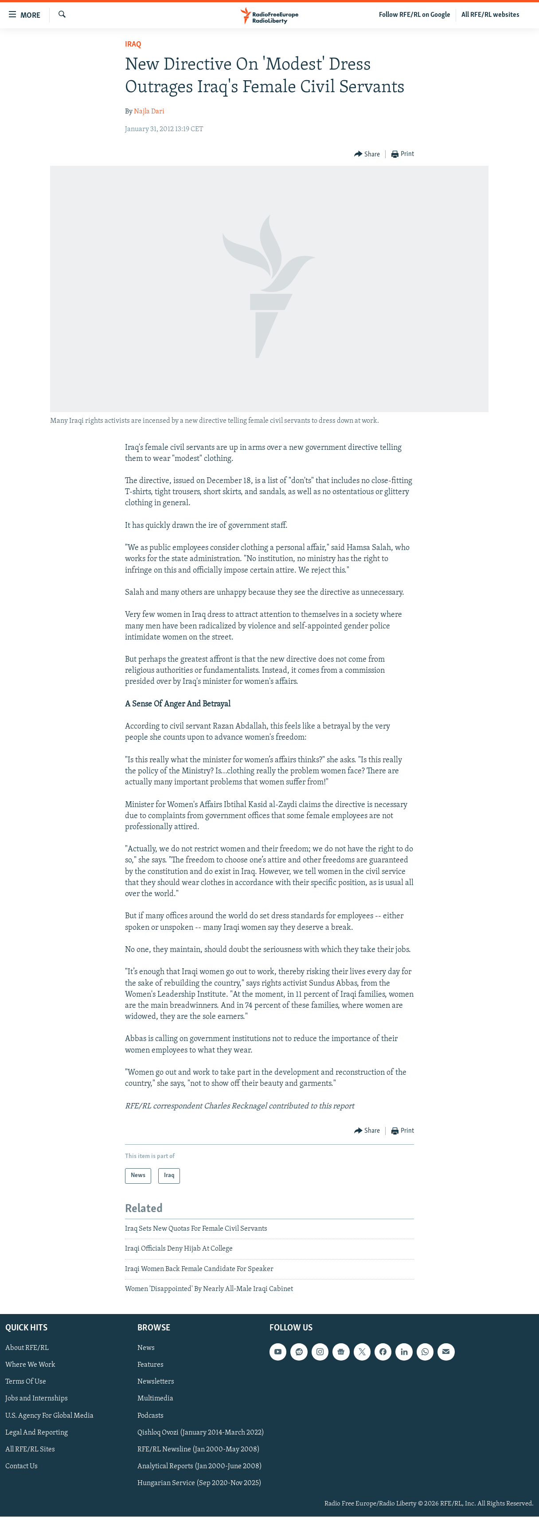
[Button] (367, 154)
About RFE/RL (27, 1348)
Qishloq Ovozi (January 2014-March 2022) (200, 1432)
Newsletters (155, 1382)
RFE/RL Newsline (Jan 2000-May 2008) (198, 1449)
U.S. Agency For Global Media (49, 1416)
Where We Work (30, 1365)
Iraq (133, 44)
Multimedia (155, 1399)
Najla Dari (149, 111)
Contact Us (21, 1466)
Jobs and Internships (36, 1399)
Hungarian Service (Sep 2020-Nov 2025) (199, 1483)
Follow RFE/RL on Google (414, 15)
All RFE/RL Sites (30, 1449)
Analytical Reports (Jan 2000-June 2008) (199, 1466)
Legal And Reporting (36, 1432)
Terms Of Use (25, 1382)
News (146, 1348)
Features (150, 1365)
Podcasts (150, 1416)
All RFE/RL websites (490, 15)
